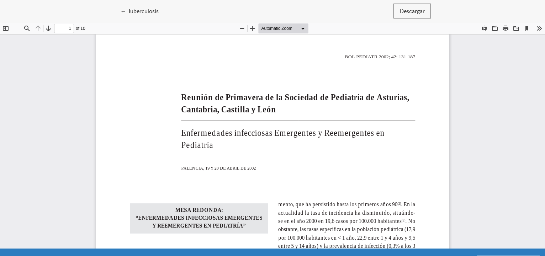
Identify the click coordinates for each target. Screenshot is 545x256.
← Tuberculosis (143, 10)
